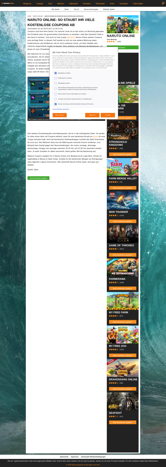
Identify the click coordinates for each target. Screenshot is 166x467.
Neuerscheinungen (91, 9)
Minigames (27, 4)
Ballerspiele (73, 4)
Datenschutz (64, 457)
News (66, 9)
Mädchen (60, 4)
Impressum (75, 457)
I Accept (107, 115)
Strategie (39, 4)
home (29, 16)
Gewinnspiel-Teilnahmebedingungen (93, 457)
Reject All (92, 115)
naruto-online (38, 16)
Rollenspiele (100, 4)
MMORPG (71, 37)
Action (112, 4)
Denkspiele (124, 4)
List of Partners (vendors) (61, 109)
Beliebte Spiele (109, 9)
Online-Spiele (138, 4)
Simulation (87, 4)
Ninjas (95, 136)
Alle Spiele (55, 9)
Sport (50, 4)
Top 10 (76, 9)
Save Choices (59, 115)
